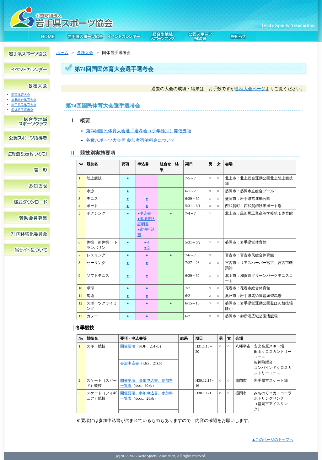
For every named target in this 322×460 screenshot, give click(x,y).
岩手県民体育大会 (23, 105)
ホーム (62, 52)
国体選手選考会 (22, 110)
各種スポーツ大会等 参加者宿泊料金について (130, 140)
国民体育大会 (20, 94)
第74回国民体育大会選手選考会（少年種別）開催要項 (138, 130)
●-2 (146, 247)
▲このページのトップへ (272, 439)
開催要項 (127, 346)
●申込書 (144, 213)
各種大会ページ (250, 88)
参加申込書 (129, 363)
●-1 (146, 242)
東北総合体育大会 (23, 99)
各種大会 (85, 52)
